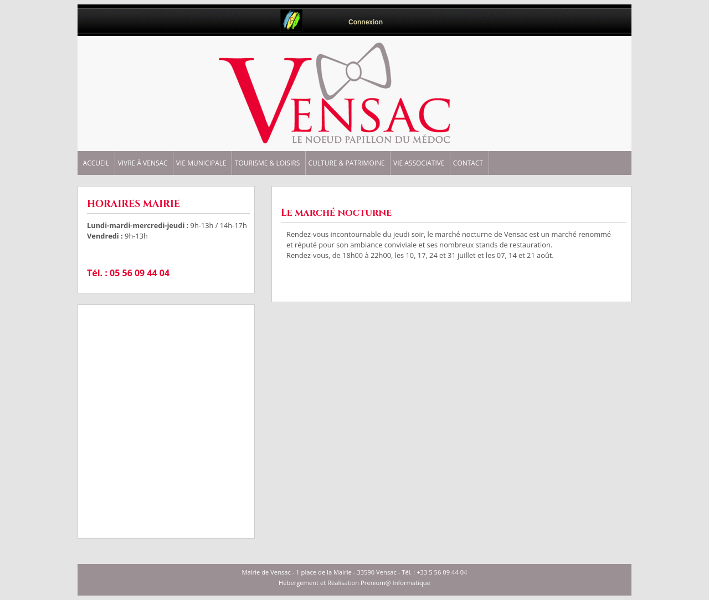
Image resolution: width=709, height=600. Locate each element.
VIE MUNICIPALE (201, 163)
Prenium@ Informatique (395, 582)
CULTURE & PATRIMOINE (346, 163)
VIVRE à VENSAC (143, 163)
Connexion (365, 22)
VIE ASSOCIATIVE (419, 163)
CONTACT (468, 163)
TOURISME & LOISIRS (267, 163)
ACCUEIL (96, 163)
